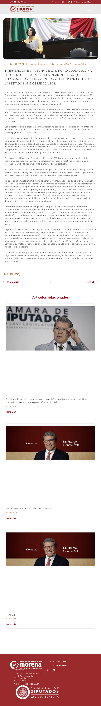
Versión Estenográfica (73, 64)
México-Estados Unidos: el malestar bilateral (30, 508)
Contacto (56, 2)
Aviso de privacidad (82, 2)
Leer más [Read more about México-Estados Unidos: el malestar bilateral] (11, 518)
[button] (5, 274)
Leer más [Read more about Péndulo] (11, 624)
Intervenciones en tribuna (42, 64)
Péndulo (10, 614)
